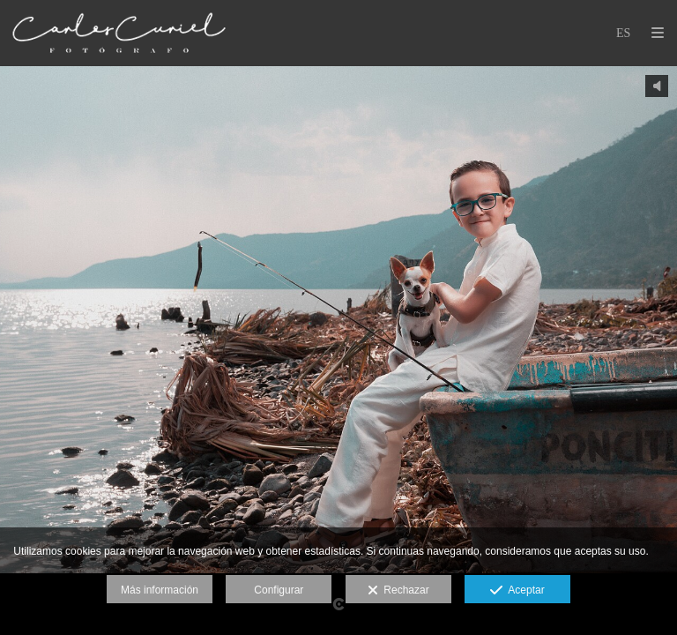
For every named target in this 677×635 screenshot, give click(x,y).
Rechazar (398, 591)
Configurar (278, 590)
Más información (159, 590)
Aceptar (517, 591)
